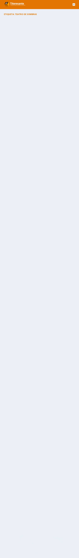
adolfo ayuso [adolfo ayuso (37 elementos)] (10, 524)
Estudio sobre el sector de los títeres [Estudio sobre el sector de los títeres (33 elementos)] (18, 531)
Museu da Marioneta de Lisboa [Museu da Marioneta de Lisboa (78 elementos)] (42, 538)
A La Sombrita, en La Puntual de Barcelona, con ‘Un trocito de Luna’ (57, 90)
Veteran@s (21, 132)
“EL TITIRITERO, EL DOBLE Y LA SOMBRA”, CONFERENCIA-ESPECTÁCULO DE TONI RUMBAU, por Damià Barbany (20, 84)
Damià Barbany (10, 88)
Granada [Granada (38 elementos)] (43, 531)
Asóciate (7, 411)
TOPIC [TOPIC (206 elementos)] (67, 544)
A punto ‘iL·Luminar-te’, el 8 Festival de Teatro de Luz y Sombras (56, 178)
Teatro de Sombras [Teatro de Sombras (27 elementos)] (25, 544)
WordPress (32, 556)
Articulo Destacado (24, 44)
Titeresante (9, 44)
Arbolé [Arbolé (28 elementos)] (19, 524)
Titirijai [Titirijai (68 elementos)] (44, 544)
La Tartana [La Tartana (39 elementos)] (28, 534)
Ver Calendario (38, 503)
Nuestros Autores (10, 492)
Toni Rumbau (10, 270)
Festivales (7, 271)
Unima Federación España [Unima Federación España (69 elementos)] (38, 548)
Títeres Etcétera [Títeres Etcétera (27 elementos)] (18, 548)
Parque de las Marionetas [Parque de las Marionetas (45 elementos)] (14, 541)
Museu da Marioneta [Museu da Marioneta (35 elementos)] (24, 538)
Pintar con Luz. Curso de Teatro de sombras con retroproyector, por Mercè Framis (20, 40)
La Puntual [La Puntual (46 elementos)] (19, 534)
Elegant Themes (15, 556)
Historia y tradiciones (15, 271)
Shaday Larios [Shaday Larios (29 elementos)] (43, 541)
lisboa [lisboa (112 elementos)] (35, 534)
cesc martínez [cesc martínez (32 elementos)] (10, 527)
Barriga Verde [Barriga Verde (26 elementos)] (36, 524)
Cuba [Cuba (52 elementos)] (18, 527)
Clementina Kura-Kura (48, 137)
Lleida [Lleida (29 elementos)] (41, 534)
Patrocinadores (9, 418)
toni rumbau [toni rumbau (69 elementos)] (59, 544)
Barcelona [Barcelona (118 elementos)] (26, 524)
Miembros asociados (11, 415)
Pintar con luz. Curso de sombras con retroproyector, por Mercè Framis (19, 127)
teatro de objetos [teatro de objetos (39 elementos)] (12, 544)
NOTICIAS (13, 45)
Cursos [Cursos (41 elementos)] (24, 527)
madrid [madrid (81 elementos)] (65, 534)
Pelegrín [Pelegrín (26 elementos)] (26, 541)
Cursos (30, 44)
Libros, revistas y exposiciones (17, 177)
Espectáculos (33, 88)
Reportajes (11, 90)
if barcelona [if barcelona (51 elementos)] (51, 531)
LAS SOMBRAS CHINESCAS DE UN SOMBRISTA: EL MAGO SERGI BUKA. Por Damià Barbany (20, 172)
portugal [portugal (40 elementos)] (34, 541)
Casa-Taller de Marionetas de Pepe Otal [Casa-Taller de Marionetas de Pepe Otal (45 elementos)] (54, 524)
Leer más (9, 54)
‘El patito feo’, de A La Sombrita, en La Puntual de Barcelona (55, 223)
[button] (7, 503)
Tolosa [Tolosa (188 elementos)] (51, 544)
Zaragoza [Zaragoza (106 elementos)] (59, 548)
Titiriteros (17, 90)
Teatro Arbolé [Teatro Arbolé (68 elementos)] (61, 541)
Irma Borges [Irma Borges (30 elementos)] (10, 534)
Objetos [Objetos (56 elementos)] (55, 538)
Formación (7, 45)
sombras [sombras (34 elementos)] (52, 541)
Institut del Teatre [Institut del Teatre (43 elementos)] (64, 531)
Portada (17, 45)
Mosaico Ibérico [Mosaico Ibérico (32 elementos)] (11, 538)
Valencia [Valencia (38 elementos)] (51, 548)
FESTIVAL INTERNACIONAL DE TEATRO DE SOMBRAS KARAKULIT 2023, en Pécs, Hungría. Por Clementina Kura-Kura (57, 133)
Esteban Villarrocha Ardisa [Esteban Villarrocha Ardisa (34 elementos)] (47, 527)
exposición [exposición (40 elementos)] (35, 531)
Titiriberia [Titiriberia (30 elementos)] (37, 544)
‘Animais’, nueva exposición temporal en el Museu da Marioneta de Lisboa (20, 216)
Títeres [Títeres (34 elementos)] (8, 548)
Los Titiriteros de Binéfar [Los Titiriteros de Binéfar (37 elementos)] (53, 534)
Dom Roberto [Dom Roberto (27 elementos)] (33, 527)
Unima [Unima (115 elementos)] (27, 548)
